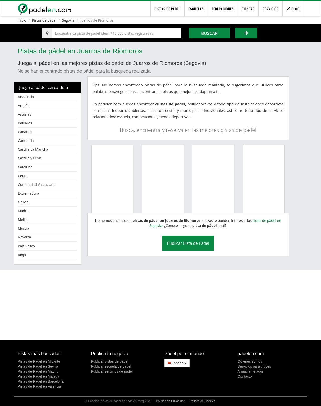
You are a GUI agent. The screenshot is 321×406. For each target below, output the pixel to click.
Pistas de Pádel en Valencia (39, 386)
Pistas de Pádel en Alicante (39, 361)
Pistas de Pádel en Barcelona (41, 381)
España (177, 363)
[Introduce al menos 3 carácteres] (116, 33)
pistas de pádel (167, 8)
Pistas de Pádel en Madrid (38, 371)
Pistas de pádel (44, 20)
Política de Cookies (202, 401)
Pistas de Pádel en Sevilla (38, 366)
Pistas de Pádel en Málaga (38, 376)
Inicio (22, 20)
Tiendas (248, 8)
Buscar (209, 33)
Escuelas (196, 8)
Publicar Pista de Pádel (188, 243)
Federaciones (223, 8)
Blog (293, 8)
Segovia (68, 20)
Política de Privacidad (170, 401)
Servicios (271, 8)
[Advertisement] (160, 305)
